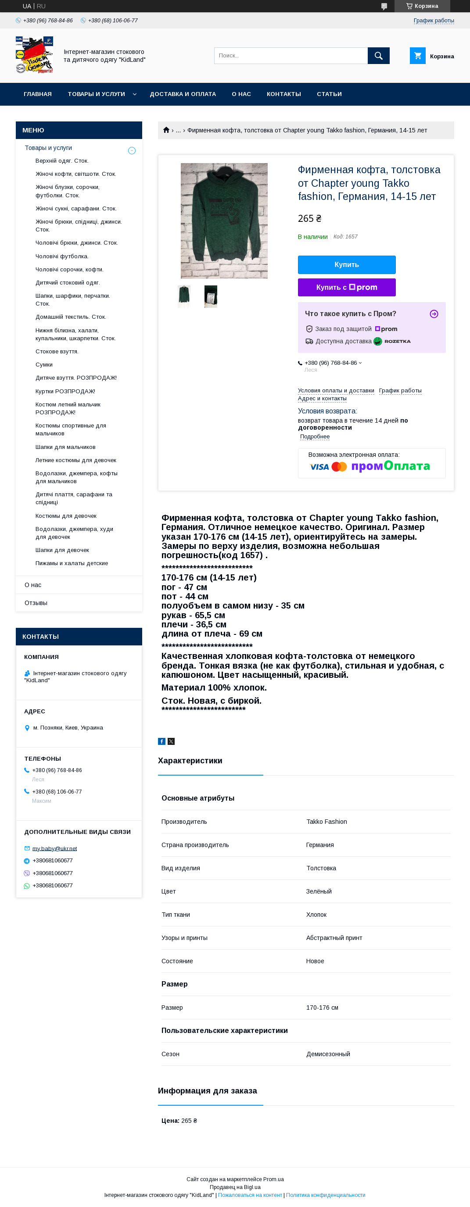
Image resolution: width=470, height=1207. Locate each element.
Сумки (44, 364)
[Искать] (379, 55)
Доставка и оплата (183, 94)
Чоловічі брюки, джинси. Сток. (77, 242)
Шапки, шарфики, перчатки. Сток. (73, 299)
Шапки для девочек (62, 550)
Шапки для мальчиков (66, 447)
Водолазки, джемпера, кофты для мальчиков (77, 477)
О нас (241, 94)
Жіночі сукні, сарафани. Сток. (76, 208)
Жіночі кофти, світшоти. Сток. (76, 174)
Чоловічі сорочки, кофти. (70, 269)
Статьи (329, 94)
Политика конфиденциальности (326, 1195)
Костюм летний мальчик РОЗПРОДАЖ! (68, 408)
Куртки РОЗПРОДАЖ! (65, 391)
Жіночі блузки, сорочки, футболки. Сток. (68, 191)
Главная (38, 94)
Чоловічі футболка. (62, 256)
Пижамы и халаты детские (72, 563)
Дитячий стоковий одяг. (68, 282)
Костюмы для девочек (66, 516)
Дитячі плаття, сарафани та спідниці (74, 498)
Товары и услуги (96, 94)
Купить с (346, 288)
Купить (347, 264)
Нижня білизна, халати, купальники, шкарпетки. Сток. (76, 334)
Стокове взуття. (57, 351)
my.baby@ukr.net (54, 848)
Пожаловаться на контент (250, 1195)
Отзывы (36, 602)
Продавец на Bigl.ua (235, 1187)
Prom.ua (273, 1179)
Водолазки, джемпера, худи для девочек (74, 533)
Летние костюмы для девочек (76, 460)
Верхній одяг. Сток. (62, 160)
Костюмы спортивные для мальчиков (71, 429)
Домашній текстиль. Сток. (71, 316)
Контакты (284, 94)
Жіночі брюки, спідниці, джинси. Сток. (79, 225)
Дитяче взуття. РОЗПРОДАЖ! (76, 377)
